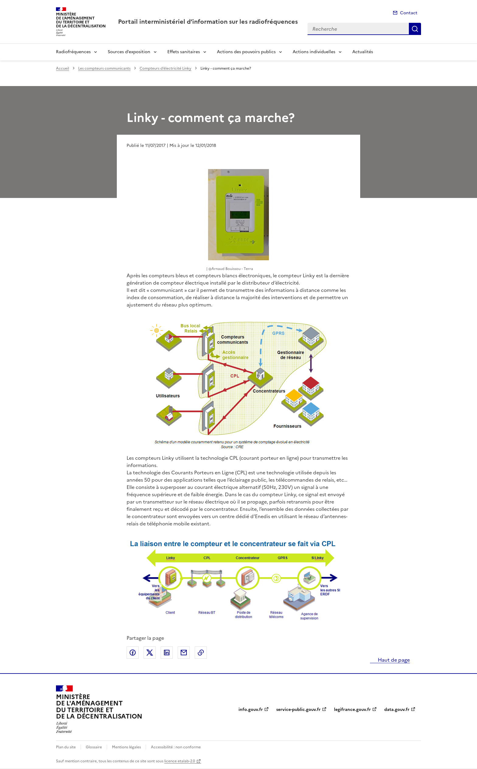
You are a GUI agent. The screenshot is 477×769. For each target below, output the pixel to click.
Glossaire (94, 747)
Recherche (415, 29)
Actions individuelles (314, 52)
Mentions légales (126, 747)
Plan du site (66, 747)
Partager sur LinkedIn (167, 652)
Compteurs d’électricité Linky (165, 68)
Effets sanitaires (183, 52)
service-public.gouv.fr (298, 709)
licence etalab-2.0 (179, 761)
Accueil (62, 68)
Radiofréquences (73, 52)
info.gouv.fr (250, 709)
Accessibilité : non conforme (176, 747)
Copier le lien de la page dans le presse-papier (201, 652)
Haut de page (393, 659)
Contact (408, 13)
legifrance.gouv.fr (352, 709)
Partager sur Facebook (133, 652)
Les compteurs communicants (104, 68)
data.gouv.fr (396, 709)
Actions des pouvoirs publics (246, 52)
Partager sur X (150, 652)
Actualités (362, 52)
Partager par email (184, 652)
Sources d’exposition (129, 52)
